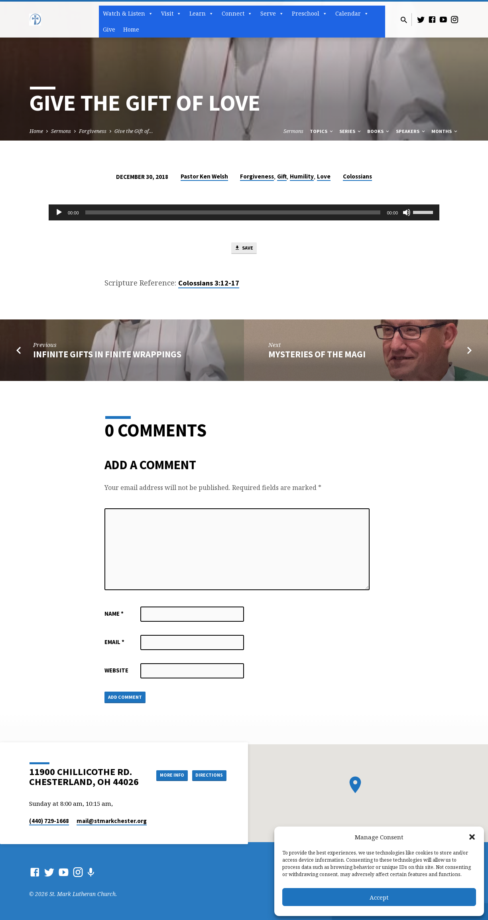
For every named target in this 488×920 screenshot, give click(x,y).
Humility (302, 176)
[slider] (233, 212)
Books (378, 131)
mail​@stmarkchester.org (112, 821)
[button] (472, 837)
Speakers (411, 131)
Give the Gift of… (133, 131)
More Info (206, 767)
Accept (379, 897)
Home (131, 29)
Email (114, 644)
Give (109, 29)
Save (244, 249)
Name (114, 616)
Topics (322, 131)
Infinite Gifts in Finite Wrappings (107, 356)
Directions (206, 783)
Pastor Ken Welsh (204, 176)
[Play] (59, 212)
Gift (282, 176)
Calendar (352, 14)
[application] (244, 212)
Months (444, 131)
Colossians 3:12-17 (208, 285)
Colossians (357, 176)
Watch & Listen (128, 14)
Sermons (61, 131)
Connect (237, 14)
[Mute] (407, 212)
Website (116, 672)
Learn (201, 14)
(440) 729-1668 (49, 821)
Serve (272, 14)
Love (324, 176)
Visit (171, 14)
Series (350, 131)
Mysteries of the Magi (317, 356)
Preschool (309, 14)
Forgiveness (92, 131)
